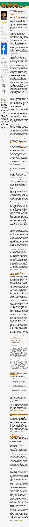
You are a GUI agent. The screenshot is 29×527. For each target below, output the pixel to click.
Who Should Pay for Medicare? (5, 34)
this (12, 409)
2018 (2, 83)
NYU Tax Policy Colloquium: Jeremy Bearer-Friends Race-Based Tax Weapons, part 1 (18, 273)
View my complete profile (4, 129)
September (3, 75)
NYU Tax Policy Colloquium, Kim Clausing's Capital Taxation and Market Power (19, 13)
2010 (2, 90)
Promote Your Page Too (4, 54)
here (22, 340)
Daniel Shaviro (4, 99)
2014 (2, 87)
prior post (12, 145)
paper (23, 146)
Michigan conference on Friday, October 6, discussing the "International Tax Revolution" (17, 436)
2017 (2, 84)
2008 (2, 92)
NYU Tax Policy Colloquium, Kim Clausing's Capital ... (5, 64)
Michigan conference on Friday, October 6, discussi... (5, 74)
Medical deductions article (16, 337)
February (3, 79)
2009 (2, 91)
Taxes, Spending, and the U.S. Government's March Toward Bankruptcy (5, 31)
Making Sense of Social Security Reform (4, 33)
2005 (2, 94)
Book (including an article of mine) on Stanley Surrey (5, 72)
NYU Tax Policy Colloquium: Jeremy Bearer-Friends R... (5, 68)
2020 (2, 82)
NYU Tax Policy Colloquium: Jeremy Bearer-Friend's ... (5, 66)
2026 (2, 58)
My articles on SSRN (3, 38)
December (3, 61)
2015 (2, 86)
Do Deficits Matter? (3, 32)
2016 (2, 85)
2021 (2, 81)
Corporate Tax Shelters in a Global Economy (4, 36)
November (3, 62)
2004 (2, 95)
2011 (2, 89)
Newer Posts (12, 522)
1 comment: (20, 269)
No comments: (21, 410)
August (3, 76)
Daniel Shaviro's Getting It (4, 42)
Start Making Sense (9, 4)
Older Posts (26, 522)
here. (21, 424)
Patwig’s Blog (3, 128)
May (3, 77)
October (3, 63)
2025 (2, 59)
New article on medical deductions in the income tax (5, 71)
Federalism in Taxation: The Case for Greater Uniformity (4, 37)
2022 (2, 80)
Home (19, 522)
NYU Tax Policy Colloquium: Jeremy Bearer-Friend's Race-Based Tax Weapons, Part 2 (18, 143)
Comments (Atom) (17, 524)
